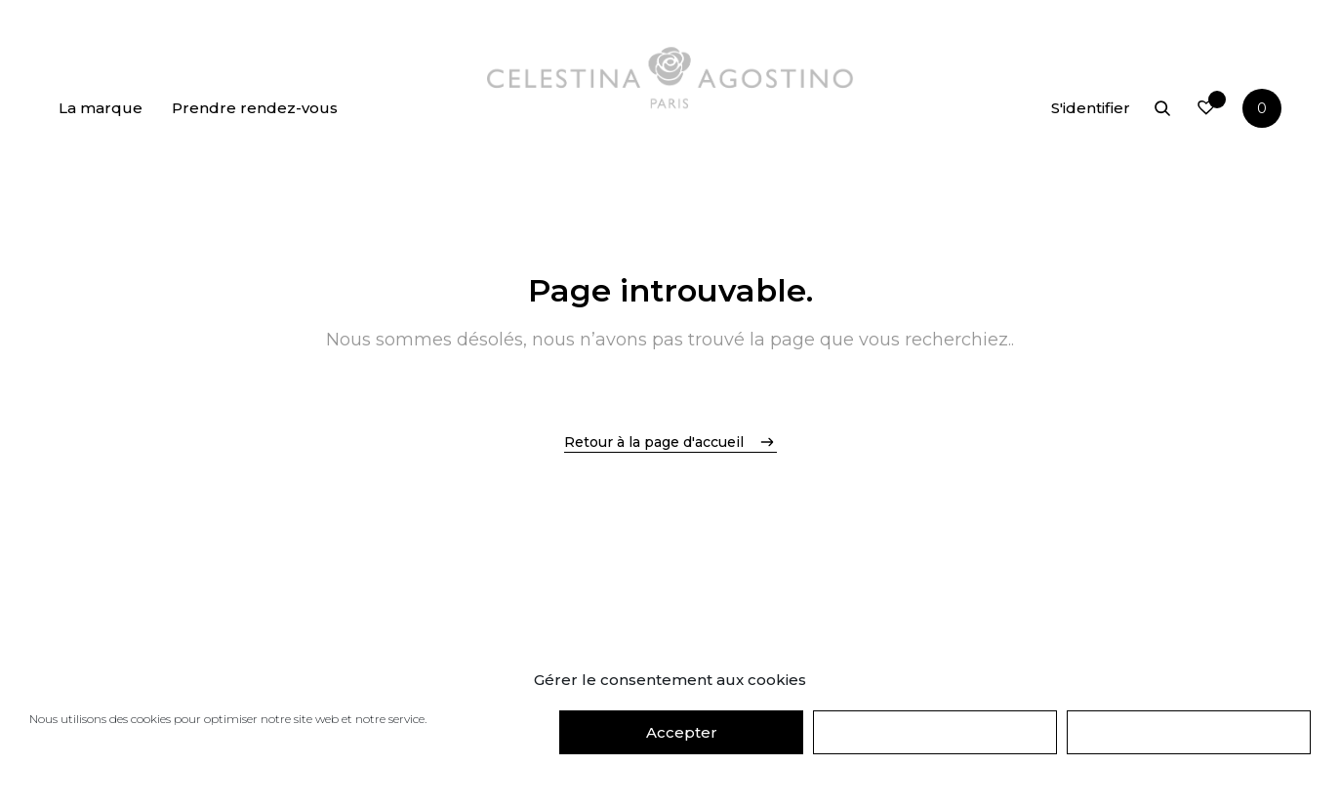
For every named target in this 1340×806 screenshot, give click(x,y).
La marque (100, 108)
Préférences (1189, 732)
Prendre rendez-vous (255, 108)
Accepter (681, 732)
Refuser (935, 732)
